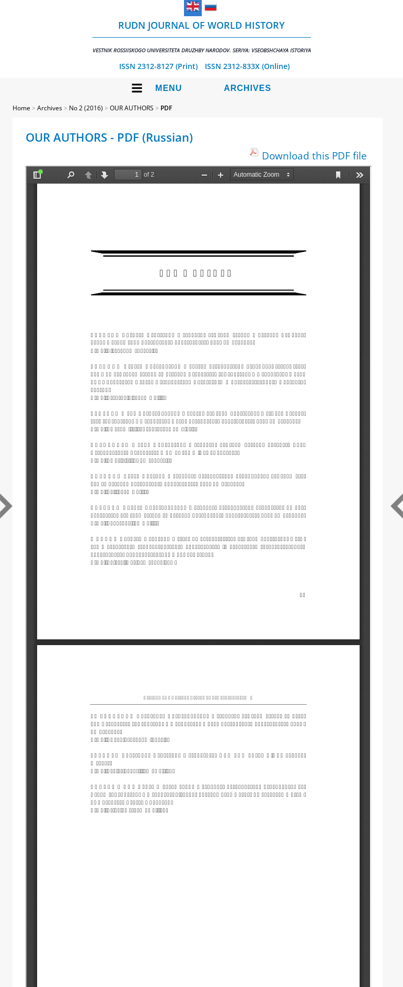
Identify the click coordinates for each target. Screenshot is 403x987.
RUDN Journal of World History (202, 36)
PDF (166, 108)
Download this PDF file (314, 155)
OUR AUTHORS (132, 108)
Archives (247, 88)
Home (21, 108)
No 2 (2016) (86, 108)
